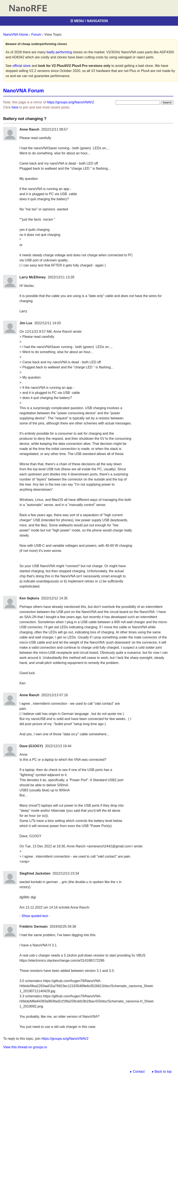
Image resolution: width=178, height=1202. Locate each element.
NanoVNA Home (15, 34)
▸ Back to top (162, 1071)
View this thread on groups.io (25, 1047)
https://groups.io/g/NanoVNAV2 (70, 102)
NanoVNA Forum (23, 90)
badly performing (59, 52)
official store (22, 66)
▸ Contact (137, 1071)
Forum (36, 34)
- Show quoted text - (34, 916)
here (14, 107)
